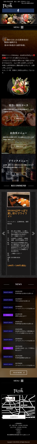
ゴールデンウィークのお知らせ (25, 307)
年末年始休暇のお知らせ (25, 357)
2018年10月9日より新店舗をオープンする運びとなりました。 (25, 331)
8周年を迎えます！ (25, 315)
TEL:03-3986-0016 (27, 3)
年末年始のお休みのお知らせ (25, 292)
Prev (3, 233)
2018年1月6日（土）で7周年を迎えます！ (25, 348)
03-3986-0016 (15, 257)
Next (33, 233)
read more (19, 372)
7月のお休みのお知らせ (25, 300)
